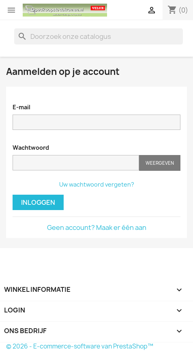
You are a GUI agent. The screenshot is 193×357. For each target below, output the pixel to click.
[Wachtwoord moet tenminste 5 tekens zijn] (76, 162)
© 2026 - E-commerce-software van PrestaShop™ (79, 346)
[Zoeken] (98, 36)
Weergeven (160, 163)
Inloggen (38, 202)
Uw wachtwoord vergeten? (96, 184)
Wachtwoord (31, 147)
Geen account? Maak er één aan (96, 227)
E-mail (21, 107)
